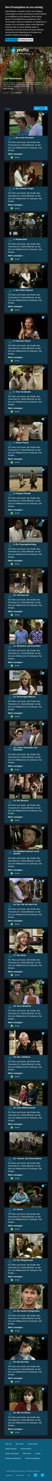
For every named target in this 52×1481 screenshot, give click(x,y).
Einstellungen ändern (25, 40)
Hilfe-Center (27, 1453)
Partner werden (26, 1449)
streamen (11, 1449)
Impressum (9, 1475)
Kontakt (38, 1453)
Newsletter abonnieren (13, 1458)
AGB (28, 1475)
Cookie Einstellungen (32, 1458)
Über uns (8, 1444)
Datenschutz (20, 1475)
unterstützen (12, 1453)
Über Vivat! (19, 1444)
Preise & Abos (32, 1444)
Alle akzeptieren (11, 40)
